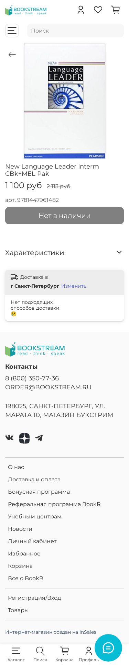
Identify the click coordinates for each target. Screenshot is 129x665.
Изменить (73, 286)
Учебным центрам (35, 516)
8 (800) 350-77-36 (32, 378)
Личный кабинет (32, 541)
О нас (16, 467)
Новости (20, 529)
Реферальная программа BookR (54, 504)
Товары (18, 610)
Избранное (24, 553)
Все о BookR (25, 578)
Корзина (20, 566)
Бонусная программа (39, 492)
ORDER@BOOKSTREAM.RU (48, 387)
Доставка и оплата (34, 479)
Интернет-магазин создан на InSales (50, 632)
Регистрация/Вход (34, 598)
